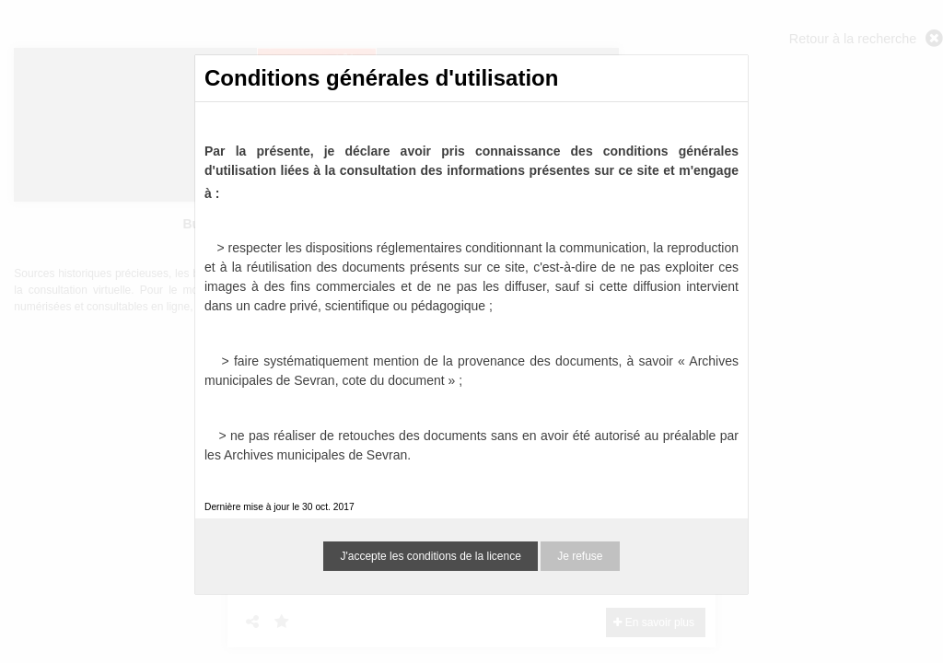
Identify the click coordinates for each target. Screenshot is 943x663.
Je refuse (579, 556)
